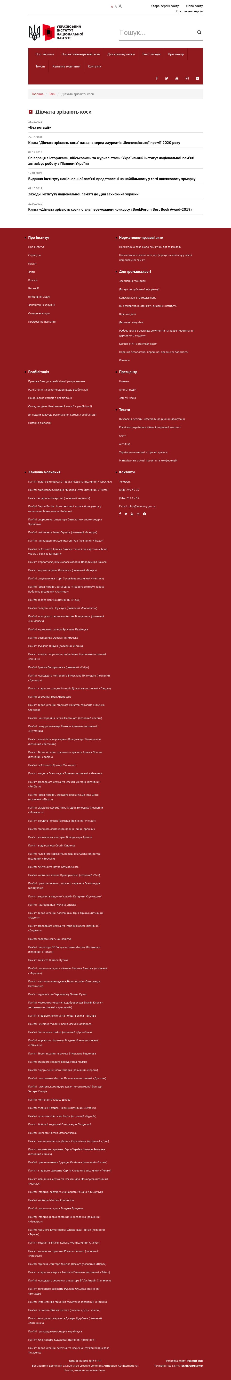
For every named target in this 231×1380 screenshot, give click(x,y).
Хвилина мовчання (66, 66)
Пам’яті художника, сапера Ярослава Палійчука (58, 629)
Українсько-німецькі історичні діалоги (143, 452)
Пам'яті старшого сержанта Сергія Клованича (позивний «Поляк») (70, 1170)
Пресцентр (176, 54)
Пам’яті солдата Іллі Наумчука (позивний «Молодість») (62, 608)
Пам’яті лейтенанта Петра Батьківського (53, 867)
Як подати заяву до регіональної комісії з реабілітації (62, 414)
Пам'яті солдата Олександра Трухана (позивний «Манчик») (65, 773)
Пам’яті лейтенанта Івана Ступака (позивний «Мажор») (62, 532)
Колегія (33, 280)
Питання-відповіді (40, 423)
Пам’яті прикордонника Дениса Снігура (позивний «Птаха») (66, 540)
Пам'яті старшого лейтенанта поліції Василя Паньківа (62, 1015)
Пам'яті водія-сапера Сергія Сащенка (51, 845)
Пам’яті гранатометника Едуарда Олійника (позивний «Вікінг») (67, 1162)
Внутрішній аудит (39, 296)
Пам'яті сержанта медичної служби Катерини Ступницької (65, 896)
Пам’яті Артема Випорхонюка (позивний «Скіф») (58, 667)
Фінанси (124, 360)
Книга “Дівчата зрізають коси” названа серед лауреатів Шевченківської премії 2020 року (115, 140)
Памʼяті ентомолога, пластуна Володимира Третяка (60, 837)
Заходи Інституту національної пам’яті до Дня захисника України (115, 191)
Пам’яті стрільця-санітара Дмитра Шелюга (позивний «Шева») (67, 1264)
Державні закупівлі (131, 322)
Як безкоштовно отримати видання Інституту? (148, 306)
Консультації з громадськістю (137, 297)
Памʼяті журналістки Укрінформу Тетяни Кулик (57, 994)
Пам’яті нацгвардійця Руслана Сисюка (52, 904)
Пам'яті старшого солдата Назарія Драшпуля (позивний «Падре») (69, 688)
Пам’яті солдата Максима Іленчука (50, 939)
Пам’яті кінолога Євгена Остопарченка (52, 1133)
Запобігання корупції (41, 305)
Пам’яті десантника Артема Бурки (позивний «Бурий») (62, 1116)
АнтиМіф (124, 444)
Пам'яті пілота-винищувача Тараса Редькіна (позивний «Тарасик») (70, 481)
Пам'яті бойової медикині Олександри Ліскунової (59, 1124)
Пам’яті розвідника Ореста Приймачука (53, 637)
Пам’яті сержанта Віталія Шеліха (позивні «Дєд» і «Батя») (64, 1310)
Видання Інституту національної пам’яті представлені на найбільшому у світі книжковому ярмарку (115, 176)
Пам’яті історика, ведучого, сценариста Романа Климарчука (65, 1192)
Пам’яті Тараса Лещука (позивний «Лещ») (54, 600)
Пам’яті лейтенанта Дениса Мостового (52, 765)
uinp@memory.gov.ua (142, 506)
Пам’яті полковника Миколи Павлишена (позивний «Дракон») (67, 1078)
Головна (38, 94)
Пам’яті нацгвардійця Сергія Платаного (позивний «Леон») (65, 718)
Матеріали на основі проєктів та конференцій (148, 460)
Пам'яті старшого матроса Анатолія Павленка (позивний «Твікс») (69, 1272)
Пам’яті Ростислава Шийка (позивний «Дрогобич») (60, 1032)
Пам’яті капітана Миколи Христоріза (51, 1200)
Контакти (94, 66)
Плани (32, 263)
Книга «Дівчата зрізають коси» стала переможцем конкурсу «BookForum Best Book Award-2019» (115, 207)
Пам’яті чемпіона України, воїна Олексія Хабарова (60, 1024)
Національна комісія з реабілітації (50, 398)
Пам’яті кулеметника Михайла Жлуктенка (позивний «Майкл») (67, 1302)
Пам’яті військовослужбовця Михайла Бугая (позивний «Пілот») (68, 490)
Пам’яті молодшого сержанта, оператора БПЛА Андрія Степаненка (70, 1280)
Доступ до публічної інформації (139, 289)
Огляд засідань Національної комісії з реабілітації (60, 406)
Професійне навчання (42, 321)
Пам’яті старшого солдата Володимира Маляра (57, 1061)
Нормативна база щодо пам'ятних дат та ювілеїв (150, 247)
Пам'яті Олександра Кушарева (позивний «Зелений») (62, 1339)
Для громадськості (121, 54)
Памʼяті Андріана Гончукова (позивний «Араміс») (59, 498)
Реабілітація (151, 54)
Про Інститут (45, 54)
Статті (123, 435)
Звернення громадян (132, 281)
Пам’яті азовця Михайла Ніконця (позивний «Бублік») (62, 1108)
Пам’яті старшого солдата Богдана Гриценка (56, 1208)
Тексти (40, 66)
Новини (124, 381)
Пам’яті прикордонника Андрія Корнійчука (55, 1331)
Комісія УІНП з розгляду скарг (138, 343)
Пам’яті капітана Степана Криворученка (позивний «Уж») (64, 875)
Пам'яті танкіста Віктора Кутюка (48, 960)
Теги (52, 94)
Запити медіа (127, 398)
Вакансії (33, 288)
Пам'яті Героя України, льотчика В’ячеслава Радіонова (62, 1053)
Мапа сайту (194, 6)
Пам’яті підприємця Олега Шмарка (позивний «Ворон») (63, 1070)
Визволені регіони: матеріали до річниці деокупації (152, 419)
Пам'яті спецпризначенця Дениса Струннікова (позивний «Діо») (68, 1141)
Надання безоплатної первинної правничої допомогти (153, 352)
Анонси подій (127, 389)
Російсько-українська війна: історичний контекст (150, 427)
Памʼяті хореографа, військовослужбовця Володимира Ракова (67, 562)
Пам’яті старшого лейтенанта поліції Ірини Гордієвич (61, 829)
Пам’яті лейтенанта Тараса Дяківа (49, 1099)
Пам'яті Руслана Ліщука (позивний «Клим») (55, 646)
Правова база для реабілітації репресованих (56, 381)
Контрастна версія (189, 11)
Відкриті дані (127, 314)
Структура (34, 255)
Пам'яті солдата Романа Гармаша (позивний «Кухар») (62, 820)
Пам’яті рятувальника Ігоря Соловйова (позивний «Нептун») (66, 578)
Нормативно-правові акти (81, 54)
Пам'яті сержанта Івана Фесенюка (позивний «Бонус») (62, 570)
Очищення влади (39, 313)
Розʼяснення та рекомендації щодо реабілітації (58, 389)
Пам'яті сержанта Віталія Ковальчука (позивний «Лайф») (64, 1242)
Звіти (31, 272)
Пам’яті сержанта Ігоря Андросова (49, 696)
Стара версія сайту (165, 6)
